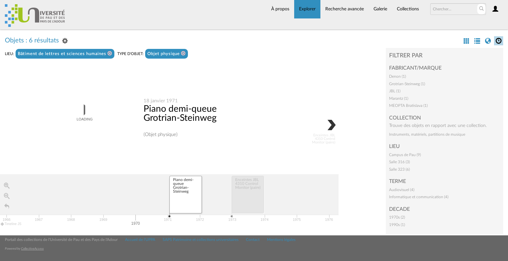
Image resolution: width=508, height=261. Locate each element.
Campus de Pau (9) (405, 155)
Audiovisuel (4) (401, 190)
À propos (280, 9)
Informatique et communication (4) (418, 197)
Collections (408, 9)
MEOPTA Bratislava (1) (408, 106)
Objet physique (166, 53)
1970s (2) (397, 217)
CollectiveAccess (32, 248)
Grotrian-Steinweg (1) (407, 84)
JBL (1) (394, 91)
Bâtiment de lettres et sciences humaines (65, 53)
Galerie (380, 9)
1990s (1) (397, 225)
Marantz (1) (398, 98)
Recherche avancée (344, 9)
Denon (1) (397, 76)
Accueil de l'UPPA (140, 240)
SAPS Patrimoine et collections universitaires (200, 240)
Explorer (307, 9)
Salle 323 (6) (399, 169)
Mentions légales (281, 240)
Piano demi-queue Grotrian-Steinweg (180, 114)
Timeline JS (11, 224)
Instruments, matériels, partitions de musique (427, 134)
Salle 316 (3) (399, 162)
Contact (253, 240)
